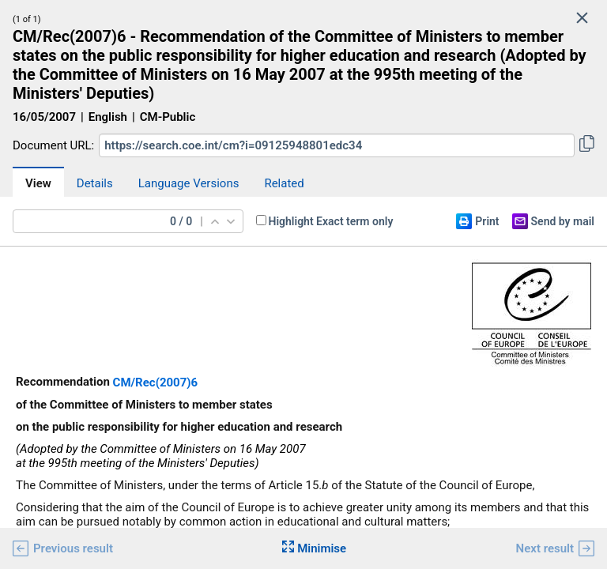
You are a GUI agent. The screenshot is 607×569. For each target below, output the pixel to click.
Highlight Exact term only (331, 221)
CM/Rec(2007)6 (155, 382)
